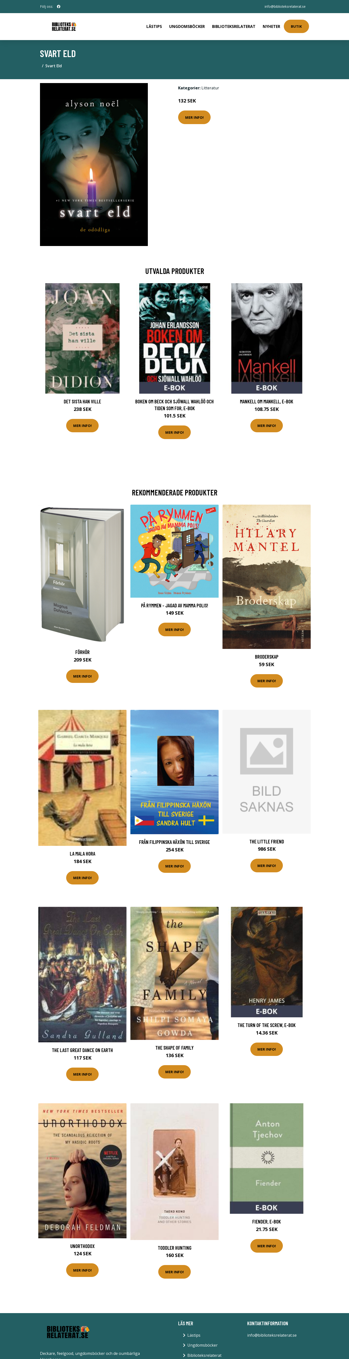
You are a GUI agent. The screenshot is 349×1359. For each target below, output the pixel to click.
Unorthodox (82, 1245)
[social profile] (58, 6)
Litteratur (210, 86)
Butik (296, 25)
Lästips (154, 25)
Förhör (82, 651)
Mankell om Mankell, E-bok (266, 400)
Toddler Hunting (174, 1246)
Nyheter (271, 25)
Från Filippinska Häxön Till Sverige (174, 841)
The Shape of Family (174, 1046)
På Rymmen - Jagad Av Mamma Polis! (174, 604)
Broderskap (266, 655)
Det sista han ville (82, 400)
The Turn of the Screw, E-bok (267, 1024)
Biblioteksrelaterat (233, 25)
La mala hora (82, 852)
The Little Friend (266, 840)
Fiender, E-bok (266, 1220)
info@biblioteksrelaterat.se (284, 6)
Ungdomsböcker (187, 25)
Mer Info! (194, 116)
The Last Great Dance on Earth (82, 1049)
